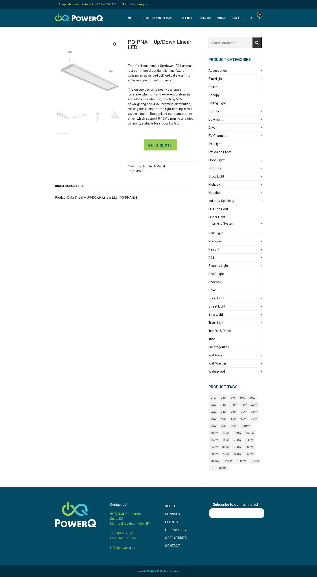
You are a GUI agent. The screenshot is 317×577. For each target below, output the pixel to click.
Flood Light (216, 160)
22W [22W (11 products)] (213, 411)
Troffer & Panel (154, 166)
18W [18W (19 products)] (244, 404)
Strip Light (215, 315)
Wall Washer (217, 363)
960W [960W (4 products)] (249, 454)
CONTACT (172, 546)
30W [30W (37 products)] (244, 411)
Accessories (217, 71)
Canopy (213, 95)
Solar (212, 290)
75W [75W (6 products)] (213, 425)
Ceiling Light (217, 103)
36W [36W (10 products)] (213, 418)
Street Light (216, 306)
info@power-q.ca (134, 4)
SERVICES (172, 514)
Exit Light (214, 144)
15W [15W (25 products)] (234, 404)
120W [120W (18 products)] (226, 432)
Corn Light (215, 111)
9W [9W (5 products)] (233, 397)
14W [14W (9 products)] (224, 404)
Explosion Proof (220, 152)
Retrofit (213, 249)
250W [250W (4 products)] (214, 447)
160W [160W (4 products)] (226, 439)
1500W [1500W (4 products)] (241, 461)
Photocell (215, 241)
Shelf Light (216, 274)
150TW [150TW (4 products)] (250, 432)
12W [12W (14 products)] (213, 404)
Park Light (215, 233)
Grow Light (216, 176)
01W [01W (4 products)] (213, 397)
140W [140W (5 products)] (237, 432)
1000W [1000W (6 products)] (215, 461)
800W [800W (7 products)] (237, 454)
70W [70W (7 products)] (254, 418)
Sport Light (216, 298)
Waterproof (216, 372)
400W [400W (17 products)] (237, 447)
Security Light (218, 266)
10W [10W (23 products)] (252, 397)
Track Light (216, 323)
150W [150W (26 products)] (214, 439)
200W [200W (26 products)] (237, 439)
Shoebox (214, 282)
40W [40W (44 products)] (224, 418)
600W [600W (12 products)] (214, 454)
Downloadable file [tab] (69, 186)
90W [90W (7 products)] (234, 425)
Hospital (214, 193)
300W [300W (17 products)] (226, 447)
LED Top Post (218, 209)
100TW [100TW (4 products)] (245, 425)
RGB (211, 258)
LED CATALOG (175, 530)
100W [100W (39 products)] (214, 432)
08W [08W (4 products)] (224, 397)
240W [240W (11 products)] (249, 439)
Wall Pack (215, 355)
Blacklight (215, 79)
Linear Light (216, 217)
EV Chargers (217, 136)
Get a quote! (160, 145)
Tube (212, 339)
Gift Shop (215, 168)
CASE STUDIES (176, 538)
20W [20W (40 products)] (254, 404)
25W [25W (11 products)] (234, 411)
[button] (115, 44)
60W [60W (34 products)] (244, 418)
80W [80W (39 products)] (224, 425)
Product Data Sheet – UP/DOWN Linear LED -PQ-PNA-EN (96, 198)
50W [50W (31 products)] (234, 418)
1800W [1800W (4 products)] (254, 461)
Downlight (215, 119)
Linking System (223, 223)
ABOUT (170, 506)
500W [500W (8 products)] (249, 447)
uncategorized (218, 347)
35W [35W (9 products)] (254, 411)
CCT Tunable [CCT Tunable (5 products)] (218, 468)
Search (257, 42)
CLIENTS (171, 522)
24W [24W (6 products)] (224, 411)
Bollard (213, 87)
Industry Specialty (221, 201)
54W (138, 171)
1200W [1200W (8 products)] (228, 461)
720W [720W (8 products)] (226, 454)
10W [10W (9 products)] (242, 397)
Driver (212, 128)
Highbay (214, 185)
